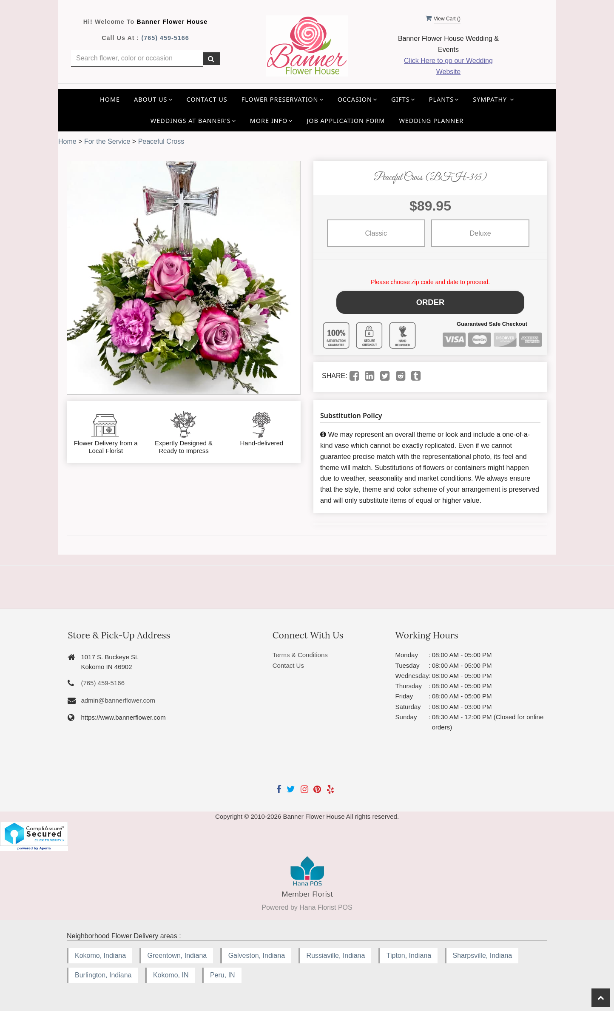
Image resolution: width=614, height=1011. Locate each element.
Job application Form (346, 121)
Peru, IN (222, 972)
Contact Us (207, 99)
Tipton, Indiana (409, 952)
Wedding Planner (431, 121)
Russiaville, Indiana (336, 952)
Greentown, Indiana (177, 952)
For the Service (107, 141)
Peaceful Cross (161, 141)
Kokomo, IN (171, 972)
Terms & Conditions (300, 651)
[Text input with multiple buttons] (137, 58)
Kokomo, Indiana (100, 952)
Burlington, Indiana (103, 972)
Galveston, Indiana (256, 952)
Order (430, 300)
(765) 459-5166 (165, 37)
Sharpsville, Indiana (482, 952)
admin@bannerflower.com (118, 697)
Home (110, 99)
